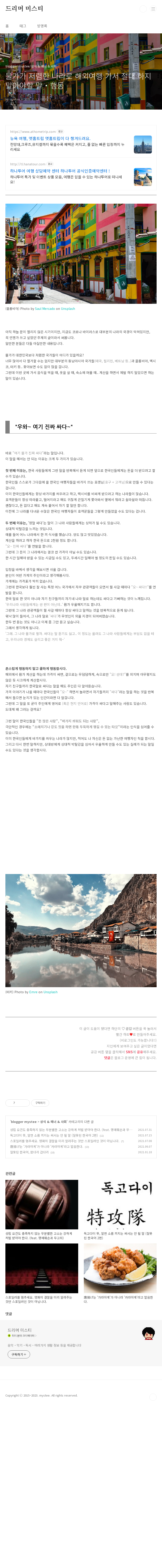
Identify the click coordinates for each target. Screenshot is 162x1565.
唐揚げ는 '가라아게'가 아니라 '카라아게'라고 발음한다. (46, 1146)
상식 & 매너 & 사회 (53, 1121)
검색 (143, 9)
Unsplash (68, 308)
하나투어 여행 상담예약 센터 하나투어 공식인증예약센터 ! (60, 170)
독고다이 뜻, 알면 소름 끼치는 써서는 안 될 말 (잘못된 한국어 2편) (54, 1135)
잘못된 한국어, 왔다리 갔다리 (29, 1152)
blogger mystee (24, 1121)
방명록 (42, 25)
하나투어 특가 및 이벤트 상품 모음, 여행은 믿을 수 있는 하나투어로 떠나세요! (66, 179)
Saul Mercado (45, 308)
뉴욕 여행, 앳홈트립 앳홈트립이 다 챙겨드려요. (50, 138)
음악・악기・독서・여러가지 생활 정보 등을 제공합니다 (44, 1442)
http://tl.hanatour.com (27, 164)
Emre (33, 992)
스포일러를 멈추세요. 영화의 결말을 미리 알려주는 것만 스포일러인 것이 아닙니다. (64, 1141)
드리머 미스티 (24, 9)
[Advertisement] (81, 1215)
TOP (153, 1556)
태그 (23, 25)
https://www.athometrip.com (33, 132)
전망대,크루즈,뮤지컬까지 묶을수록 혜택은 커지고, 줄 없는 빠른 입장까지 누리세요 (67, 147)
